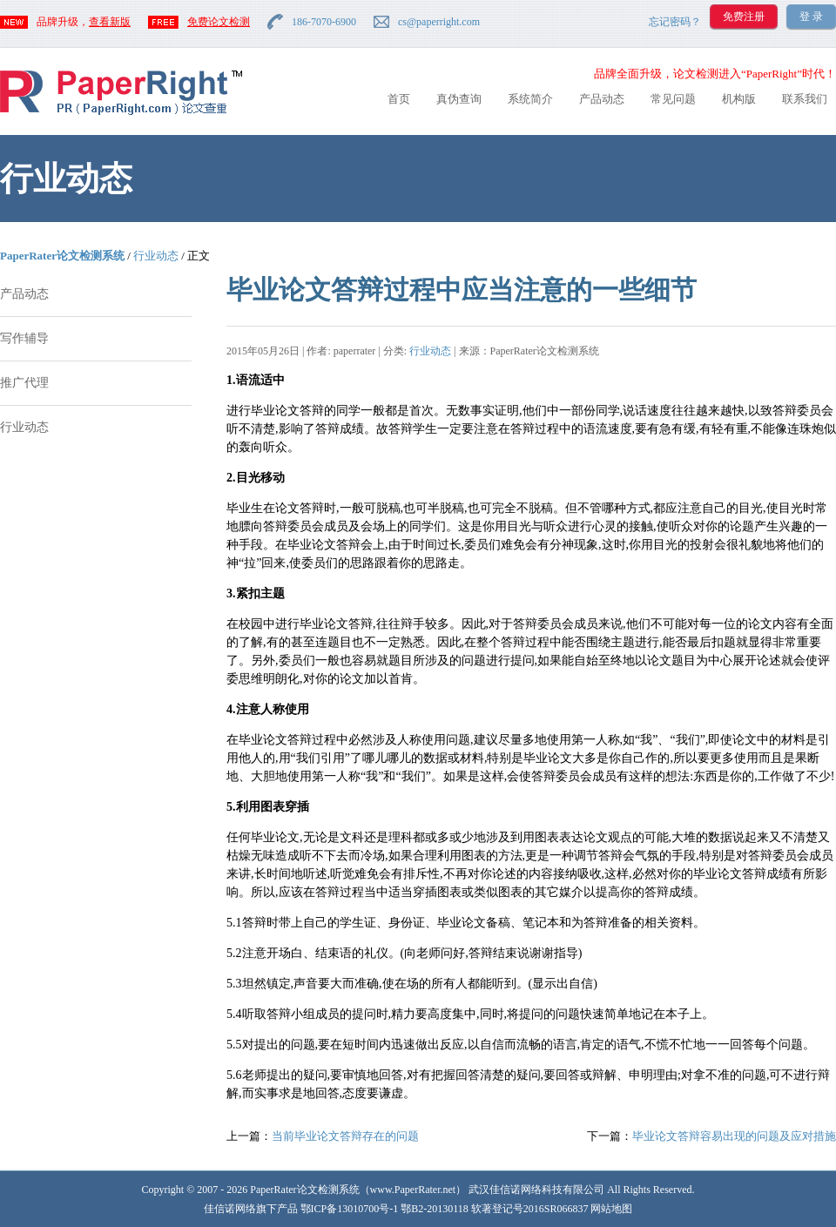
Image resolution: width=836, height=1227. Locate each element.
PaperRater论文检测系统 (62, 255)
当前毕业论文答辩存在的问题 (345, 1136)
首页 (399, 98)
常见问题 (673, 98)
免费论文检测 (218, 22)
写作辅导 (24, 338)
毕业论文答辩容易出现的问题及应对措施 (734, 1136)
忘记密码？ (675, 22)
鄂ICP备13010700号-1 (349, 1209)
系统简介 (530, 98)
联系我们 (804, 98)
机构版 (739, 98)
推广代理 (24, 382)
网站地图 (611, 1209)
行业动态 (156, 255)
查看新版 (110, 22)
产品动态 (601, 98)
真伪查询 (459, 98)
